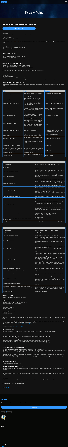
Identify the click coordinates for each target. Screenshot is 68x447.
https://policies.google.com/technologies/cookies (23, 323)
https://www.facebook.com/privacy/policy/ (20, 324)
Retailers (37, 426)
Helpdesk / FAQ (5, 424)
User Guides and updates (7, 426)
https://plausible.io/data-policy (18, 326)
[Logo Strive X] (5, 2)
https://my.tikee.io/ (17, 41)
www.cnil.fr (7, 387)
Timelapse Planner (5, 428)
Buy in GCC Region (40, 428)
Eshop (37, 424)
